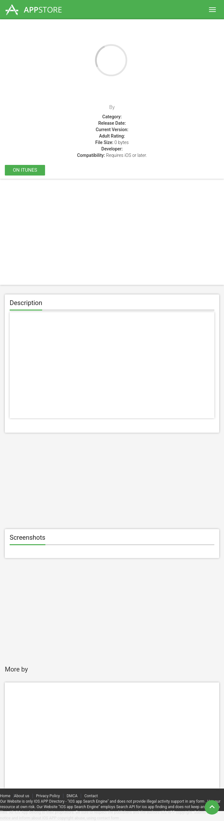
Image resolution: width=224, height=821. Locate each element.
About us (21, 796)
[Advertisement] (112, 232)
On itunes (25, 170)
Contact (91, 796)
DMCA (72, 796)
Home (5, 796)
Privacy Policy (48, 796)
